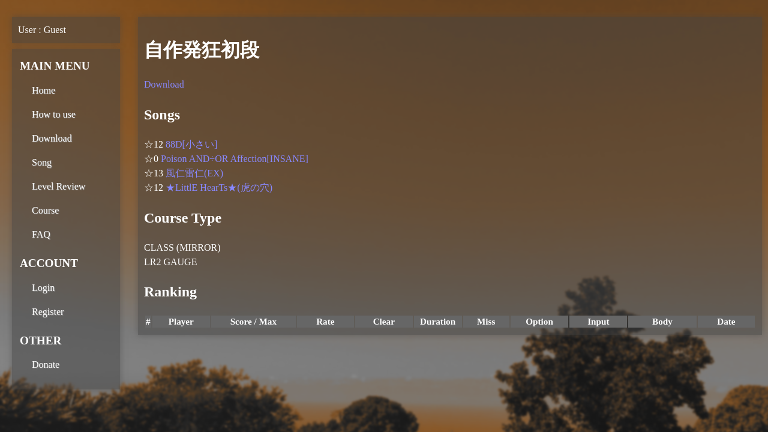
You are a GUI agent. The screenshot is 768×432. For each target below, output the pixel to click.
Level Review (58, 186)
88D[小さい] (191, 144)
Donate (45, 364)
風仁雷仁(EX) (194, 173)
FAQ (41, 234)
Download (52, 138)
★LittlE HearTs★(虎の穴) (219, 187)
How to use (54, 114)
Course (45, 210)
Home (43, 90)
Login (43, 288)
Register (48, 312)
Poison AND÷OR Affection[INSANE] (234, 159)
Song (42, 162)
